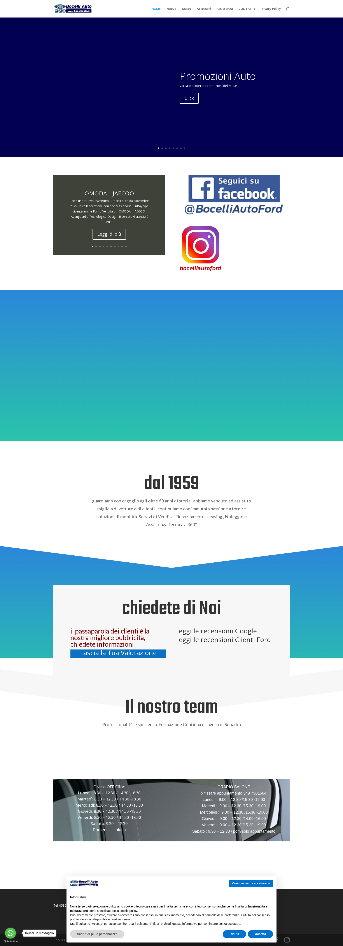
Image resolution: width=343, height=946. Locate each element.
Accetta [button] (260, 934)
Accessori (204, 9)
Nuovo (171, 9)
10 (126, 246)
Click (189, 98)
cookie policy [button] (128, 911)
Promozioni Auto (218, 76)
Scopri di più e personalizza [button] (97, 934)
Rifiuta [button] (234, 934)
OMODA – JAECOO (109, 193)
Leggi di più (109, 234)
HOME (156, 9)
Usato (186, 9)
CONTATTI (247, 9)
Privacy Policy (271, 9)
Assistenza (225, 9)
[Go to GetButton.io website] (11, 941)
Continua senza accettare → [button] (251, 883)
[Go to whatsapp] (10, 933)
